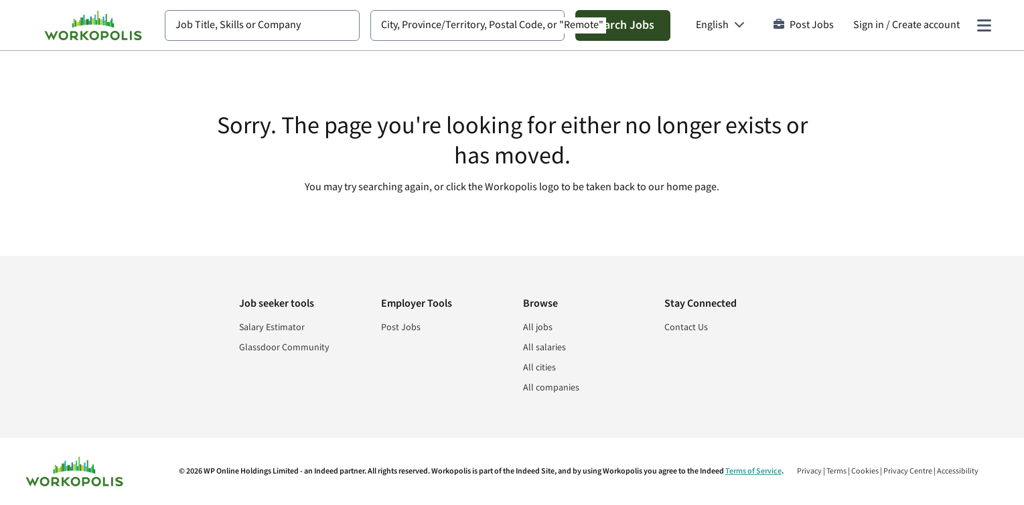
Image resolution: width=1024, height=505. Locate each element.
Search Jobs (622, 25)
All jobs (538, 327)
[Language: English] (720, 25)
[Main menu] (984, 25)
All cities (539, 368)
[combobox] (262, 25)
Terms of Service (753, 471)
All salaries (544, 348)
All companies (551, 388)
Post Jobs (804, 25)
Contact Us (686, 327)
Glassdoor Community (284, 348)
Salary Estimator (272, 327)
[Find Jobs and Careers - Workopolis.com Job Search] (93, 25)
